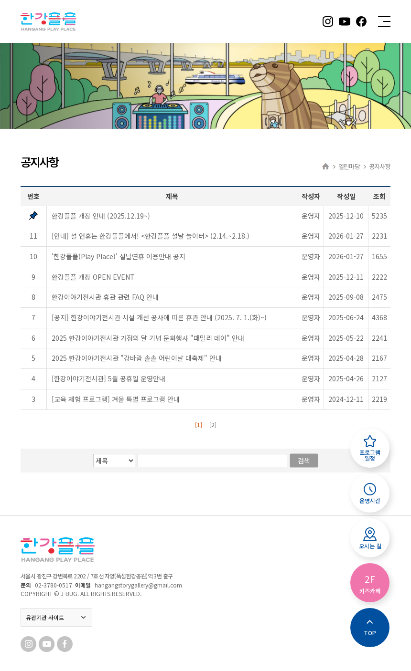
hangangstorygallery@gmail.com (138, 585)
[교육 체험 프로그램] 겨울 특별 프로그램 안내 (116, 399)
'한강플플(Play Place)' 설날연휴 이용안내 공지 (118, 256)
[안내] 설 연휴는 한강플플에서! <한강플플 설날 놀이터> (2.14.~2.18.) (150, 236)
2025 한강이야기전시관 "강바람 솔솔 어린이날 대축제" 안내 (137, 358)
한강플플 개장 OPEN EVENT (93, 277)
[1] (198, 424)
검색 (304, 460)
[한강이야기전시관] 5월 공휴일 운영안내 (108, 378)
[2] (212, 424)
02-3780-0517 (53, 585)
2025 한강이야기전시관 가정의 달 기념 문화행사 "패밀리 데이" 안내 (148, 338)
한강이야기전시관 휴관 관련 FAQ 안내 (105, 297)
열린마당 (349, 166)
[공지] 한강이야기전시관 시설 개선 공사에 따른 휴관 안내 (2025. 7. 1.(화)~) (159, 317)
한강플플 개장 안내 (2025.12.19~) (101, 215)
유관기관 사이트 (56, 617)
